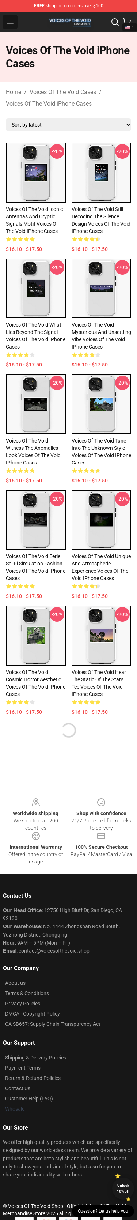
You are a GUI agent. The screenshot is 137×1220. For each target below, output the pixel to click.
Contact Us (17, 1088)
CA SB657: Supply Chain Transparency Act (52, 1024)
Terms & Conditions (27, 993)
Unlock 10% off (123, 1188)
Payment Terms (23, 1068)
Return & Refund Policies (33, 1078)
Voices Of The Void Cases (63, 92)
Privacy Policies (22, 1003)
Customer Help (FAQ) (29, 1099)
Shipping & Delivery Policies (35, 1058)
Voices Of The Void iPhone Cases (49, 103)
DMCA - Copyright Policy (32, 1014)
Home (13, 92)
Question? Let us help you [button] (103, 1211)
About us (15, 983)
